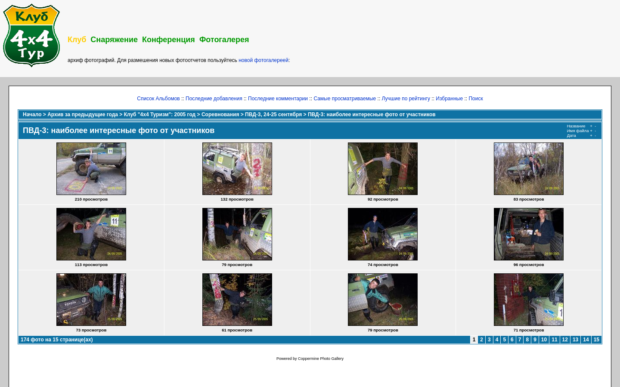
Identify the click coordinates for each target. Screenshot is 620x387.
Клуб (77, 39)
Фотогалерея (224, 39)
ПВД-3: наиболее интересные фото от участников (372, 114)
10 (544, 340)
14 (586, 340)
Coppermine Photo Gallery (321, 358)
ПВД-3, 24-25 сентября (273, 114)
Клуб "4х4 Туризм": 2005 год (160, 114)
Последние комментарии (278, 99)
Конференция (168, 39)
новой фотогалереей (263, 60)
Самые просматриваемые (344, 99)
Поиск (475, 99)
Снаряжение (114, 39)
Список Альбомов (158, 99)
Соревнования (220, 114)
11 (554, 340)
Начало (32, 114)
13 (575, 340)
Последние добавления (214, 99)
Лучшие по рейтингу (406, 99)
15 (596, 340)
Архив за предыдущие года (82, 114)
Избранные (449, 99)
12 (565, 340)
